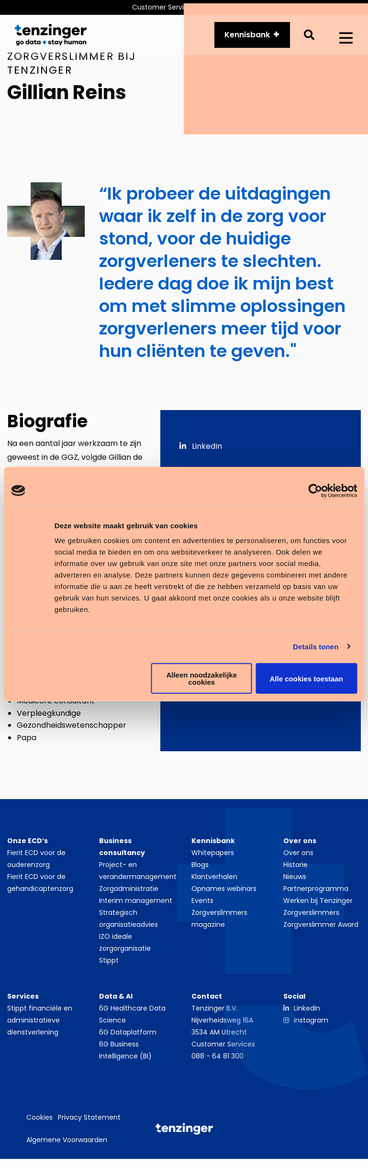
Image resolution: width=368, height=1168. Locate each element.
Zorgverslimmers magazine (219, 923)
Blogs (200, 869)
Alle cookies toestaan (306, 678)
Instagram (311, 1024)
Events (202, 905)
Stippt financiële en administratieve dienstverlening (39, 1024)
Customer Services (223, 1048)
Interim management (135, 905)
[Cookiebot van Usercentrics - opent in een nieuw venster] (315, 490)
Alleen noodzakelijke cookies (201, 678)
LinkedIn (200, 450)
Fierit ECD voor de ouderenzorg (36, 863)
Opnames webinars (223, 893)
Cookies (39, 1121)
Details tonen (315, 646)
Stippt (109, 964)
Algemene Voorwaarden (66, 1143)
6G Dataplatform (127, 1036)
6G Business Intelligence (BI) (125, 1054)
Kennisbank (247, 36)
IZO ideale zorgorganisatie (125, 946)
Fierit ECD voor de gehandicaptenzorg (40, 887)
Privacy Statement (89, 1121)
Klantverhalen (214, 881)
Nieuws (294, 881)
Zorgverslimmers (311, 917)
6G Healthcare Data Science (132, 1018)
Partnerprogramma (315, 893)
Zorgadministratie (128, 893)
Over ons (298, 857)
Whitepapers (212, 857)
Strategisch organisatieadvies (128, 923)
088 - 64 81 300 (217, 1060)
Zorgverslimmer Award (320, 929)
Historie (295, 869)
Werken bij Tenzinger (318, 905)
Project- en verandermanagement (138, 875)
